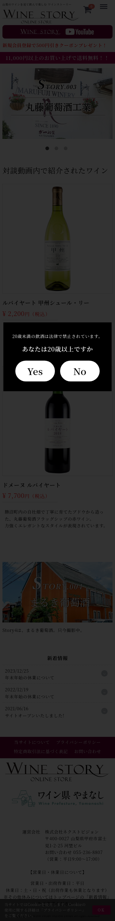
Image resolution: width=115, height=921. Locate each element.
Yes (35, 371)
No (79, 371)
